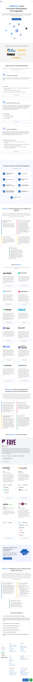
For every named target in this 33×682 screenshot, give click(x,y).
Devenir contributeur (23, 659)
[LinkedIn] (5, 657)
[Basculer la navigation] (31, 1)
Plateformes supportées (13, 646)
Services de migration (12, 645)
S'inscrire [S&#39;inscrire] (26, 679)
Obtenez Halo (24, 322)
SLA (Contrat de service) (24, 674)
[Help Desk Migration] (2, 644)
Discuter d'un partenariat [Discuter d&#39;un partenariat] (16, 19)
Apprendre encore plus (7, 558)
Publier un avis (11, 671)
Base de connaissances (24, 646)
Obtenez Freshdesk (24, 285)
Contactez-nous (11, 660)
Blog (21, 645)
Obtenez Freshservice (9, 304)
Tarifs (10, 647)
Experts (10, 659)
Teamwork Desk (24, 359)
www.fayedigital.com (8, 453)
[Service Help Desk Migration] (1, 1)
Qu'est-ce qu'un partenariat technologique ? (10, 627)
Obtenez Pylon (9, 340)
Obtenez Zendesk (9, 285)
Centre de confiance (12, 665)
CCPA (10, 662)
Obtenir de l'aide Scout (24, 380)
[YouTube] (4, 657)
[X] (7, 657)
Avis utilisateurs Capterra (13, 673)
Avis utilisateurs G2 (12, 674)
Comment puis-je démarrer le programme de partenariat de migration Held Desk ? (16, 635)
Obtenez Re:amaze (9, 380)
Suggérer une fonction (12, 672)
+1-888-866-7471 (4, 650)
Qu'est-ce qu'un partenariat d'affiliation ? (10, 632)
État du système (23, 651)
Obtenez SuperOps (24, 304)
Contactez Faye (5, 461)
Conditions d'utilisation (23, 673)
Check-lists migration (23, 647)
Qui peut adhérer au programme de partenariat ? (11, 623)
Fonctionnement (11, 648)
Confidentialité (22, 671)
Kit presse (21, 648)
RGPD (10, 661)
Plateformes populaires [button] (12, 651)
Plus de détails (16, 95)
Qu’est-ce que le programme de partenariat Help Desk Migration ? (14, 616)
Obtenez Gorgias (24, 340)
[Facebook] (2, 657)
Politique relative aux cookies (24, 672)
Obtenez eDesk (9, 359)
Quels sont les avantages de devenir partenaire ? (11, 625)
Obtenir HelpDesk (9, 322)
